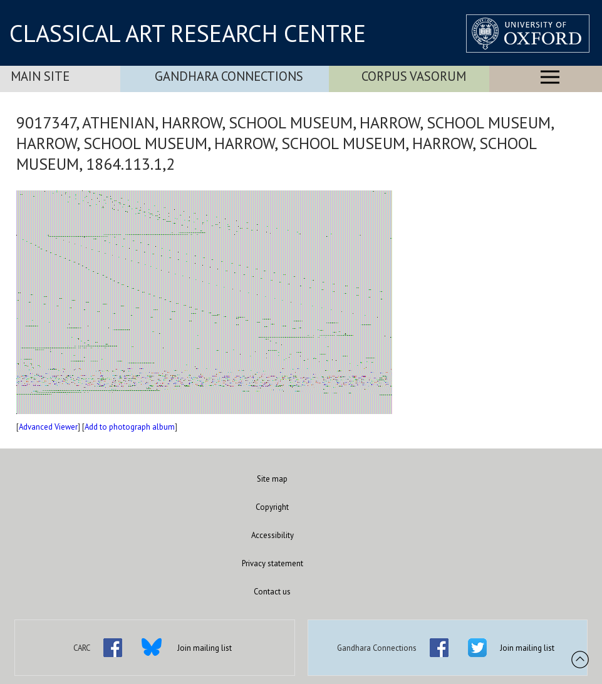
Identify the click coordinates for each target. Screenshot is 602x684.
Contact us (272, 591)
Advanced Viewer (48, 427)
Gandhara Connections (229, 76)
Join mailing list (204, 648)
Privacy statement (272, 563)
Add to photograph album (130, 427)
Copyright (272, 507)
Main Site (40, 76)
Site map (272, 479)
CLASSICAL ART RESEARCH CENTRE (187, 33)
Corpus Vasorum (413, 76)
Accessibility (272, 535)
